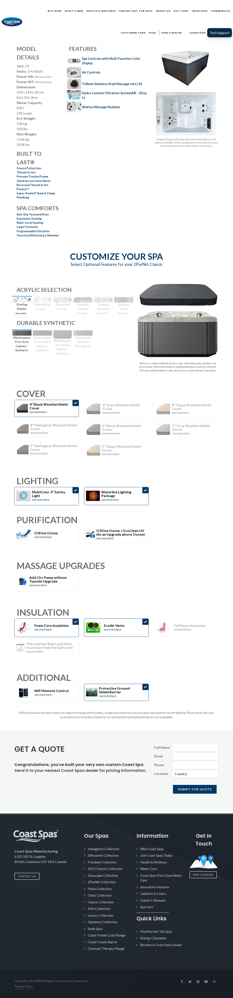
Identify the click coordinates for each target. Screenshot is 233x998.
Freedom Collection (102, 862)
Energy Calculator (153, 938)
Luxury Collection (101, 915)
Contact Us (27, 876)
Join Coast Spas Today (156, 855)
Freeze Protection (29, 168)
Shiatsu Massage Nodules (101, 107)
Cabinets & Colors (153, 893)
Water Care (148, 869)
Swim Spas (95, 929)
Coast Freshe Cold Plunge (107, 935)
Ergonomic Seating (29, 218)
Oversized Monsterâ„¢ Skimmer (38, 235)
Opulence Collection (102, 922)
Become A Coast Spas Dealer (161, 945)
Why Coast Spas (152, 849)
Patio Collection (100, 889)
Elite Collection (99, 909)
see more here (38, 412)
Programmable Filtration (33, 231)
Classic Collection (101, 902)
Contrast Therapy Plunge (106, 948)
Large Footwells (27, 227)
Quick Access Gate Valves (34, 181)
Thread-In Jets (26, 172)
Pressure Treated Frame (32, 176)
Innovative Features (154, 887)
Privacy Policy (23, 986)
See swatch (21, 313)
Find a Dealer (203, 874)
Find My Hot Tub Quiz (156, 931)
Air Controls (91, 72)
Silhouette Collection (103, 855)
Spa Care (146, 907)
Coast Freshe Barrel (102, 942)
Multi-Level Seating (30, 222)
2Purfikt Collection (102, 882)
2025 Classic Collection (105, 869)
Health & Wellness (153, 862)
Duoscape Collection (103, 875)
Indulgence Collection (103, 849)
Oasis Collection (100, 895)
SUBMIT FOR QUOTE (195, 789)
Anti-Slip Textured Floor (33, 214)
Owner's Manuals (152, 900)
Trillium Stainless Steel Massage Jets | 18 (112, 84)
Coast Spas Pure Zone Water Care (161, 877)
